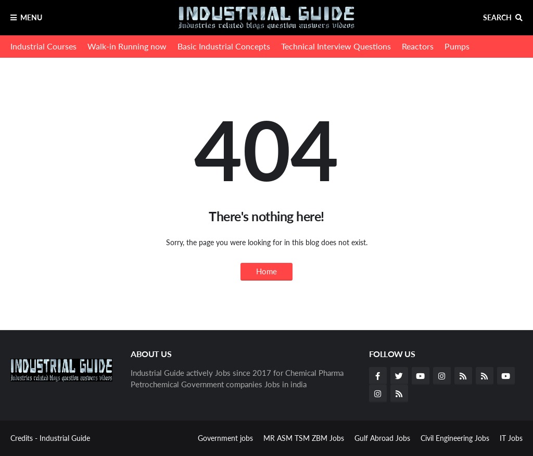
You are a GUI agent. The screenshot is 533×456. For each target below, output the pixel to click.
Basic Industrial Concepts (223, 46)
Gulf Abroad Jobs (382, 438)
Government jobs (225, 438)
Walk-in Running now (127, 46)
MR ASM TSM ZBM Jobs (303, 438)
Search (497, 17)
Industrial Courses (43, 46)
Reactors (418, 46)
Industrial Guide (65, 438)
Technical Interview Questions (336, 46)
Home (266, 271)
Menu (31, 17)
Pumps (457, 46)
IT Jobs (511, 438)
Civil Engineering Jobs (455, 438)
